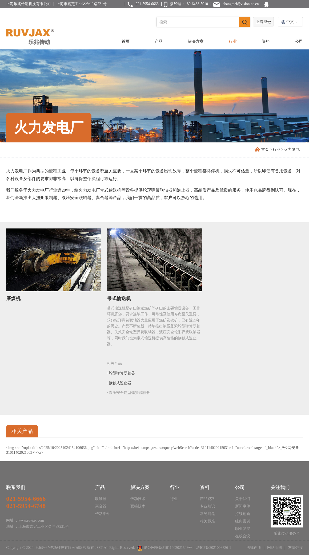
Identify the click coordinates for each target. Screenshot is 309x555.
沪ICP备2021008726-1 (213, 548)
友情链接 (295, 548)
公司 (299, 41)
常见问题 (207, 514)
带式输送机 (119, 298)
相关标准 (207, 521)
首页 (126, 41)
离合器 (100, 506)
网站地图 (274, 548)
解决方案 (196, 41)
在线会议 (242, 536)
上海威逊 (263, 22)
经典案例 (242, 521)
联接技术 (137, 506)
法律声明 (254, 548)
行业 (233, 41)
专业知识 (207, 506)
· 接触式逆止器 (119, 383)
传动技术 (137, 499)
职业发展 (242, 529)
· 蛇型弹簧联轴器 (121, 373)
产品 (159, 41)
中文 (290, 22)
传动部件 (102, 514)
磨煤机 (13, 298)
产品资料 (207, 499)
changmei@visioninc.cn (241, 4)
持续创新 (242, 514)
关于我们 (242, 499)
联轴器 (100, 499)
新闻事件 (242, 506)
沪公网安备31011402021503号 (168, 548)
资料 (266, 41)
